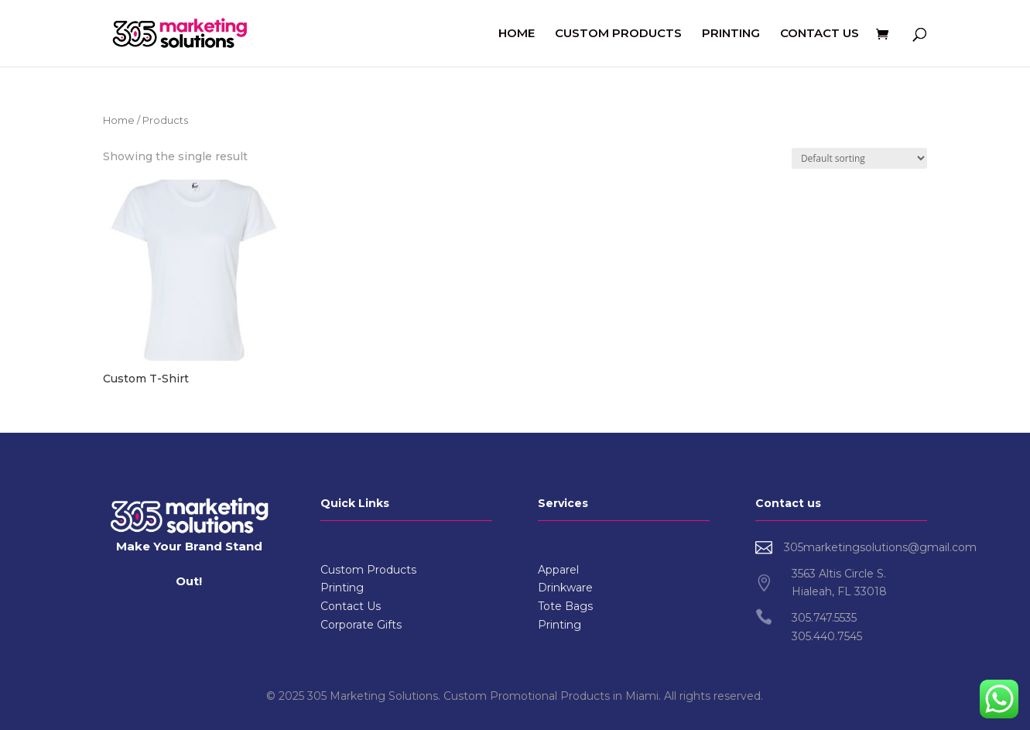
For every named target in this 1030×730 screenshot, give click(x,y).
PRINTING (731, 34)
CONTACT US (819, 34)
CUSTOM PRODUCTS (618, 34)
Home (119, 120)
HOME (516, 34)
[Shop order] (859, 158)
